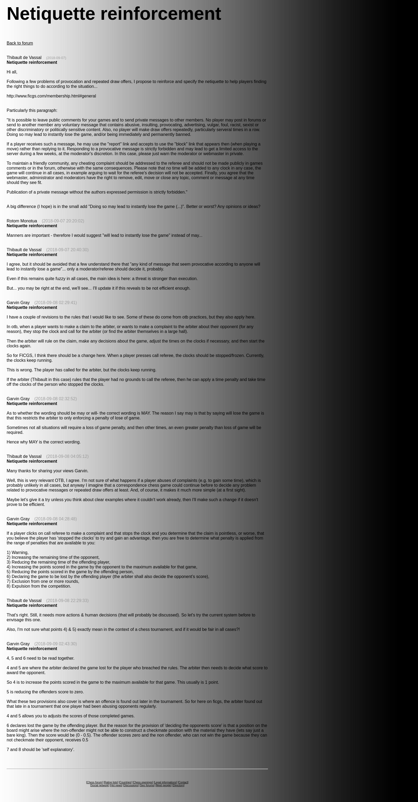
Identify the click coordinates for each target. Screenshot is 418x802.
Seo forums (147, 785)
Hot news (116, 785)
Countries (125, 782)
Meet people (163, 785)
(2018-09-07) (56, 58)
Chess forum (94, 782)
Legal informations (165, 782)
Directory (178, 785)
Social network (99, 785)
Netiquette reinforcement (32, 62)
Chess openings (142, 782)
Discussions (131, 785)
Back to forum (20, 43)
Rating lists (110, 782)
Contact (183, 782)
